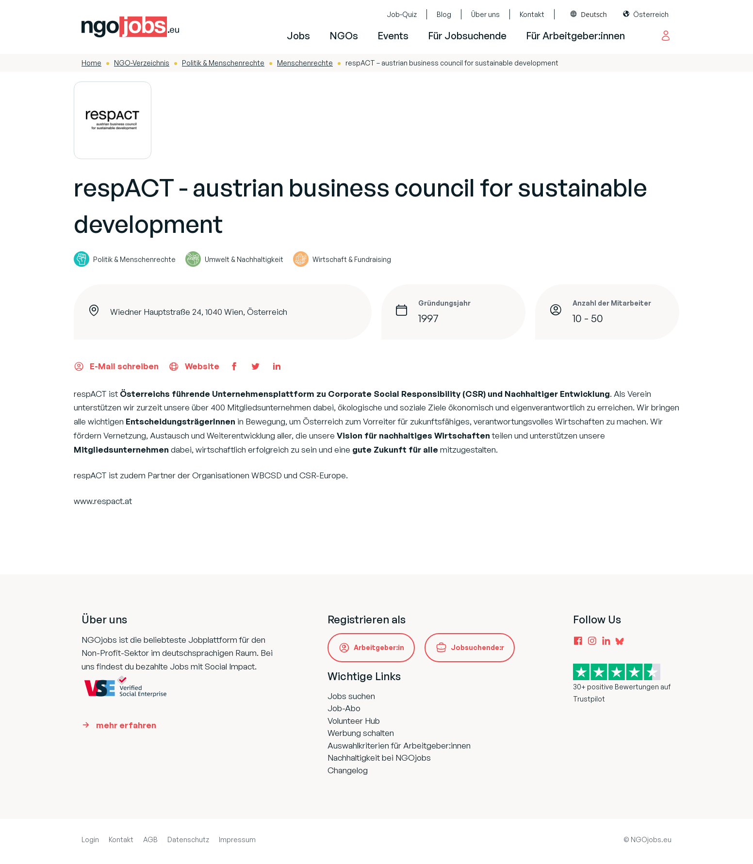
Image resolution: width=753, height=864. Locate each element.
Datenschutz (188, 839)
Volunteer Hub (353, 721)
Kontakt (532, 14)
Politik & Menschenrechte (223, 63)
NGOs (343, 36)
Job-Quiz (402, 14)
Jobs (298, 36)
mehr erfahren (126, 725)
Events (393, 36)
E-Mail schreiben (116, 366)
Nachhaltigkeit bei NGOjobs (379, 757)
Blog (444, 14)
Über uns (485, 14)
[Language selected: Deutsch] (588, 14)
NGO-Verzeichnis (141, 63)
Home (91, 63)
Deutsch (594, 14)
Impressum (237, 839)
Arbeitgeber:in (379, 647)
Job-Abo (343, 708)
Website (193, 366)
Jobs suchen (351, 696)
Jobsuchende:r (477, 647)
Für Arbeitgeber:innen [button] (575, 36)
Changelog (347, 770)
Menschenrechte (305, 63)
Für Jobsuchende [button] (467, 36)
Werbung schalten (360, 733)
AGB (150, 839)
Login (90, 839)
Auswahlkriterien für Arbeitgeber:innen (399, 745)
